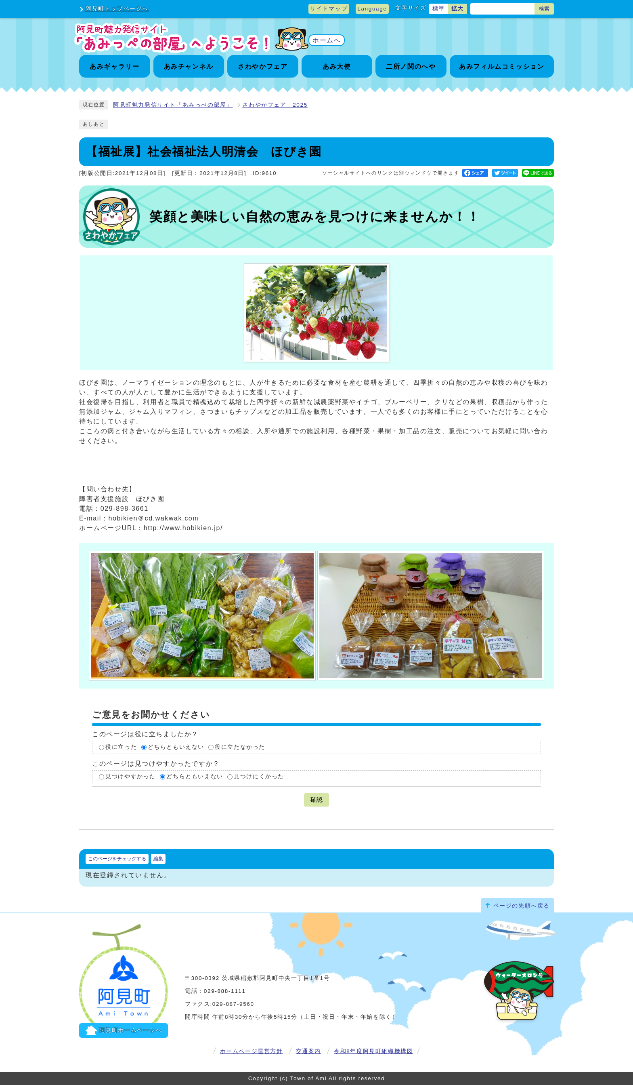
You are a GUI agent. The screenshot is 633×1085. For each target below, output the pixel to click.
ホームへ (326, 40)
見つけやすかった (130, 776)
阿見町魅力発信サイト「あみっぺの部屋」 (173, 105)
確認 (316, 799)
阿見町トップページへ (117, 9)
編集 (158, 859)
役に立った (121, 747)
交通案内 (308, 1051)
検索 (544, 9)
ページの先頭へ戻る (521, 906)
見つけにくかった (259, 776)
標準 (438, 9)
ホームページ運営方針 (251, 1051)
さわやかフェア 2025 (274, 105)
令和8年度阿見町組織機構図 (373, 1051)
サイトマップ (329, 9)
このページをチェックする (117, 859)
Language (372, 9)
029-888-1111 (225, 991)
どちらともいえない (176, 747)
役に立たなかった (240, 747)
